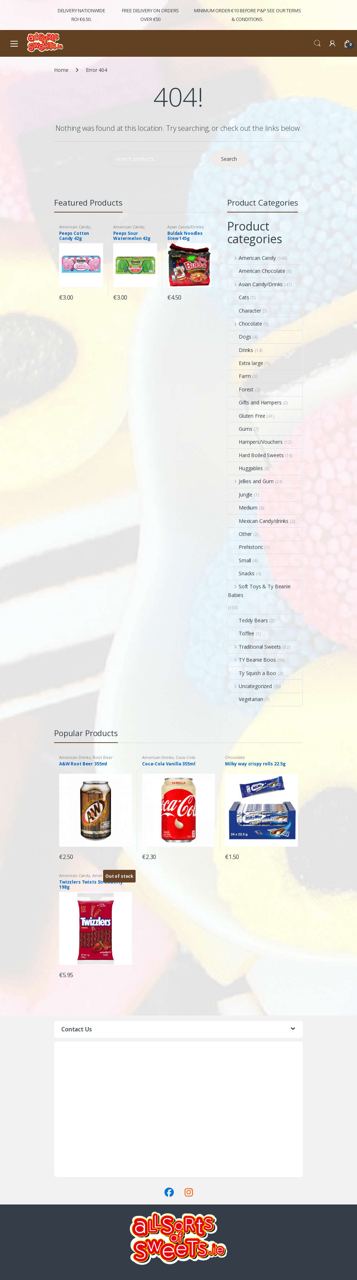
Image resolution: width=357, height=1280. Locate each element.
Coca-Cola (185, 757)
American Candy (74, 226)
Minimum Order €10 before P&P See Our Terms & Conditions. (247, 14)
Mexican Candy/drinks (258, 520)
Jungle (240, 494)
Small (239, 560)
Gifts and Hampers (255, 402)
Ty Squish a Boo (252, 673)
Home (61, 69)
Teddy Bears (248, 620)
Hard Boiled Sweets (255, 455)
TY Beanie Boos (252, 659)
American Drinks (75, 757)
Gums (240, 428)
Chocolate (245, 323)
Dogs (239, 336)
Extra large (245, 363)
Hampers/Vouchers (255, 441)
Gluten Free (246, 415)
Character (244, 310)
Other (240, 534)
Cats (238, 297)
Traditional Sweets (254, 646)
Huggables (245, 468)
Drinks (240, 350)
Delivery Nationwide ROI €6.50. (81, 14)
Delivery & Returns (75, 1163)
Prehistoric (245, 547)
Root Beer (103, 757)
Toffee (241, 633)
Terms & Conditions (77, 1172)
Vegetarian (245, 699)
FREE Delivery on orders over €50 (150, 14)
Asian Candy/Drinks (185, 226)
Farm (239, 376)
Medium (242, 507)
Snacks (241, 573)
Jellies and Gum (251, 481)
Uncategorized (250, 686)
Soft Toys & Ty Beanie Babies (259, 590)
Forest (241, 389)
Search (317, 43)
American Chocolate (256, 270)
